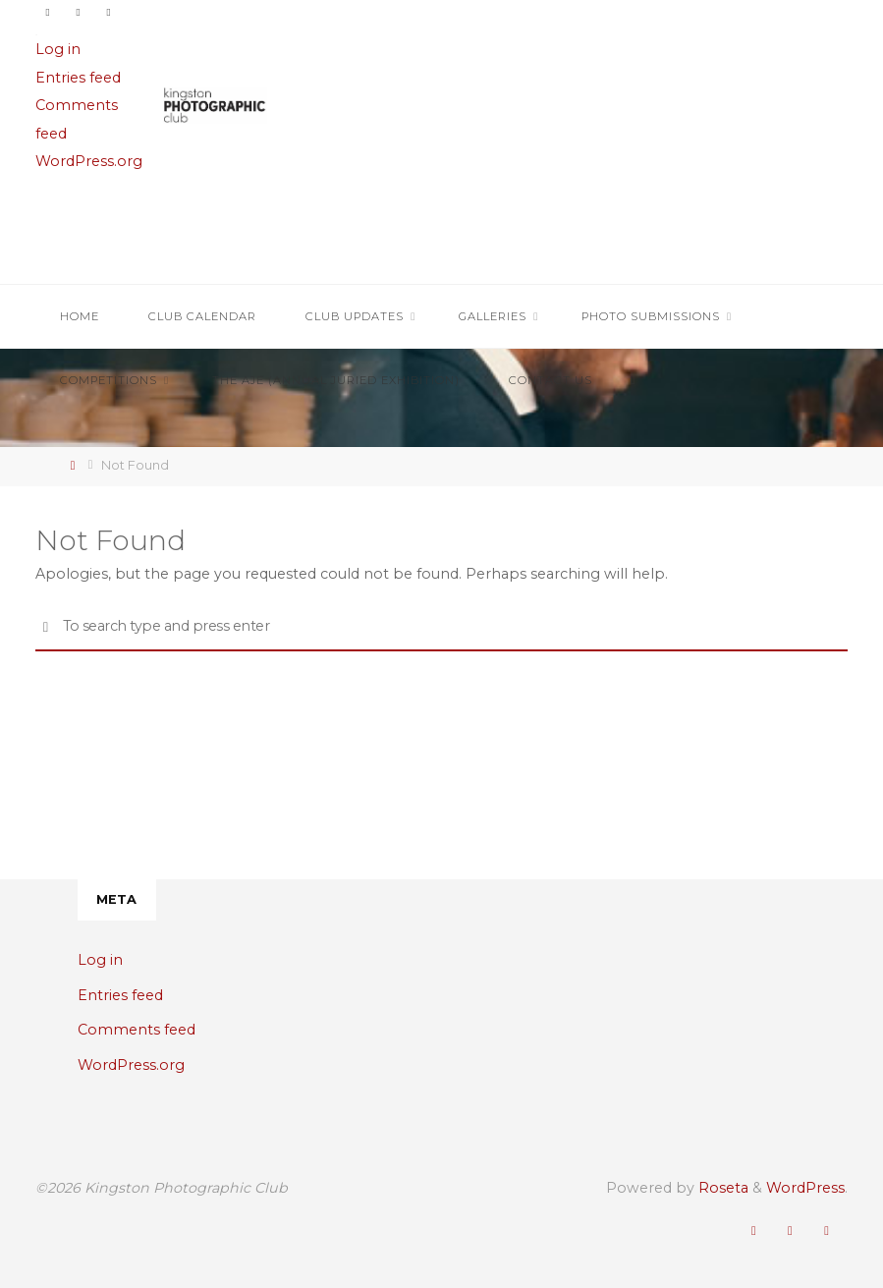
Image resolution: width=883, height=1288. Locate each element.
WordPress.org (88, 161)
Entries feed (78, 77)
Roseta (721, 1188)
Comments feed (136, 1029)
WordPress (805, 1188)
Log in (58, 49)
